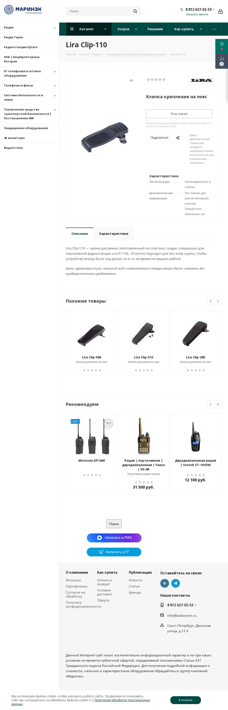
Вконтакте (164, 583)
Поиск (114, 524)
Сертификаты (76, 586)
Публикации (140, 572)
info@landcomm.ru (181, 615)
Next (217, 301)
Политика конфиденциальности (83, 604)
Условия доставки (104, 592)
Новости (135, 580)
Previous (210, 301)
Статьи (134, 586)
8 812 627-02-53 (199, 9)
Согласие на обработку (75, 594)
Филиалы (73, 580)
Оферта (103, 600)
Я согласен (185, 700)
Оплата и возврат (104, 582)
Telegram (175, 583)
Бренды (135, 592)
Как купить (107, 572)
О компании (77, 572)
